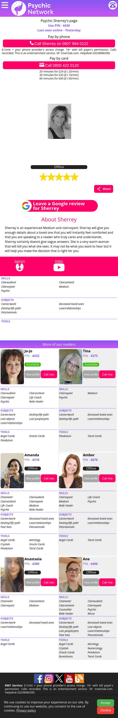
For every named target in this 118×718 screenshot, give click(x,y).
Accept (105, 703)
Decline (106, 710)
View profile (33, 374)
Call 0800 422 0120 (59, 65)
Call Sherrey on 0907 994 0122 (59, 43)
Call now (49, 374)
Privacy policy (26, 710)
